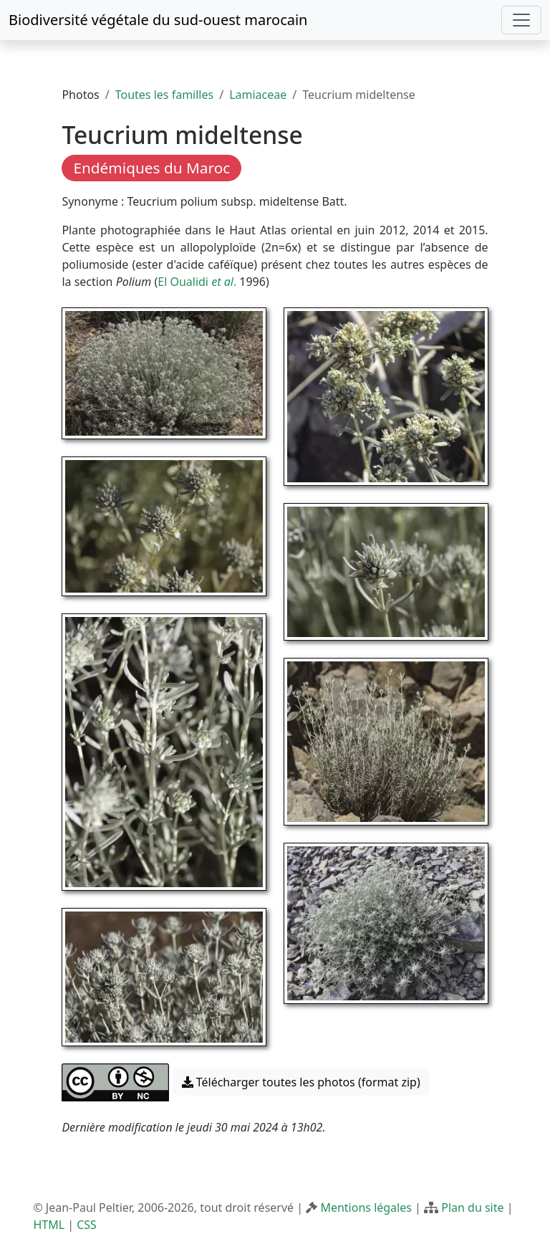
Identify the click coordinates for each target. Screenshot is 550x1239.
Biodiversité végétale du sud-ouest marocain (158, 19)
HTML (48, 1225)
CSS (87, 1225)
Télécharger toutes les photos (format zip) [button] (301, 1082)
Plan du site (472, 1207)
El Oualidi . (198, 282)
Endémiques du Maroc (151, 168)
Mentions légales (366, 1207)
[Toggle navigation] (521, 20)
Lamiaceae (257, 94)
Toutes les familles (164, 94)
